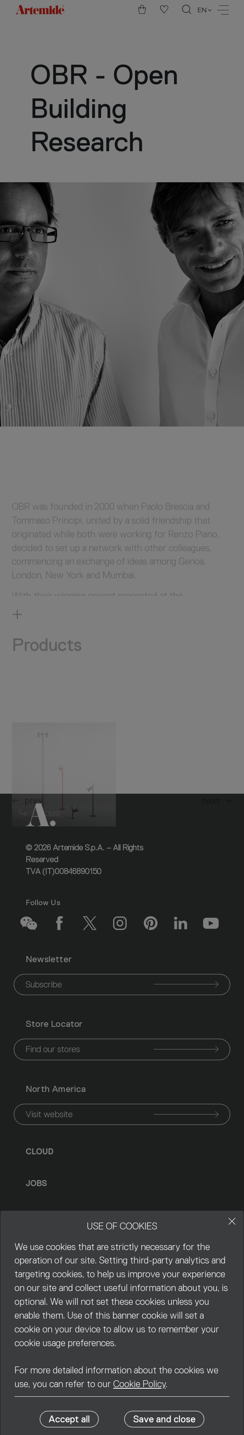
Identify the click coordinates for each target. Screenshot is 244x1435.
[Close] (232, 1221)
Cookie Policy (139, 1384)
